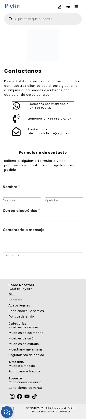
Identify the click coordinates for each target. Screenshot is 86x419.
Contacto (15, 300)
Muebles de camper (23, 327)
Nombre (9, 200)
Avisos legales (19, 305)
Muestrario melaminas (25, 349)
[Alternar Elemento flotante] (7, 412)
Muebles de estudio (23, 344)
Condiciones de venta (25, 388)
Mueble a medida (21, 366)
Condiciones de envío (25, 382)
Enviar (10, 265)
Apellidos (51, 200)
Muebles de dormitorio (25, 333)
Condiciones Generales (26, 311)
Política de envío (21, 316)
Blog (11, 294)
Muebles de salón (22, 338)
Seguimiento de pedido (26, 355)
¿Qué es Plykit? (20, 289)
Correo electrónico (21, 211)
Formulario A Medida (24, 371)
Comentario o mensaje (23, 230)
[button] (76, 6)
